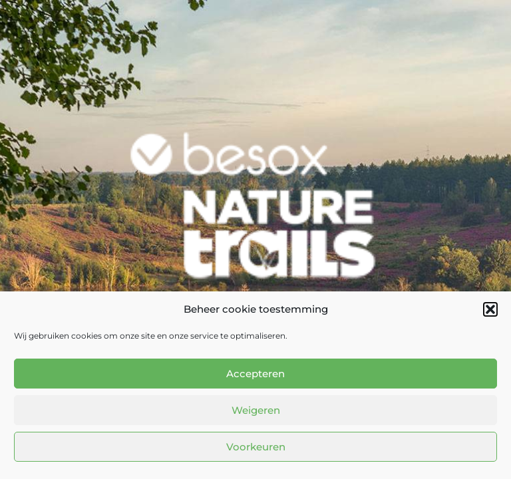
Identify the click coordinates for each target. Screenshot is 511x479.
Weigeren (256, 410)
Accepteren (255, 373)
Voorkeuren (255, 446)
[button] (490, 309)
